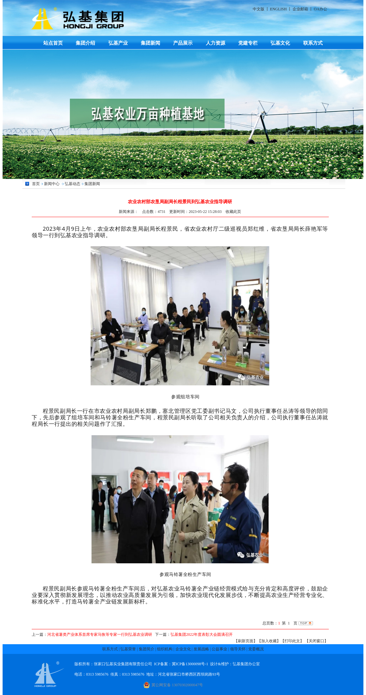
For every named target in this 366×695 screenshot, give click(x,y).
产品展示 (183, 43)
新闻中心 (52, 184)
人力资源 (215, 43)
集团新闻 (150, 43)
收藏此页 (233, 211)
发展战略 (201, 649)
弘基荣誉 (128, 649)
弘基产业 (118, 43)
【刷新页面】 (245, 641)
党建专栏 (248, 43)
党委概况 (256, 649)
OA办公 (320, 9)
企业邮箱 (300, 9)
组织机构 (164, 649)
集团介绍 (85, 43)
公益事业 (219, 649)
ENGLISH (278, 9)
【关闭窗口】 (316, 641)
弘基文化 (280, 43)
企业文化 (183, 649)
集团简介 (146, 649)
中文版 (258, 9)
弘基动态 (72, 184)
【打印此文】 (292, 641)
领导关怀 (238, 649)
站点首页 (53, 43)
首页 (36, 184)
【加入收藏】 (269, 641)
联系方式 (313, 43)
